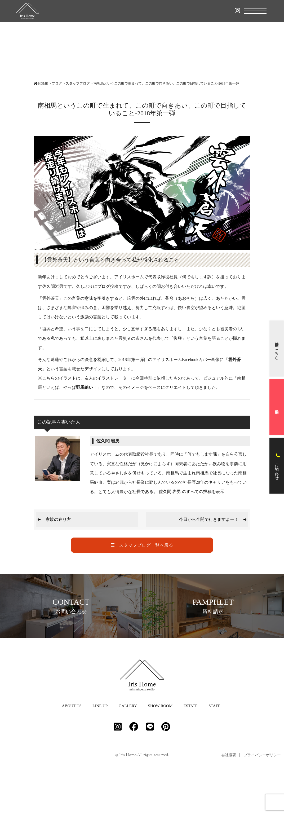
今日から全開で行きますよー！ (208, 519)
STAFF (214, 744)
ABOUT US (71, 744)
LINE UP (100, 744)
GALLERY (128, 744)
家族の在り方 (58, 519)
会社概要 (228, 794)
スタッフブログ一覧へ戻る (142, 545)
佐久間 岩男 (108, 440)
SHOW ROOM (160, 744)
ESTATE (191, 744)
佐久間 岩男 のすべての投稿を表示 (191, 491)
